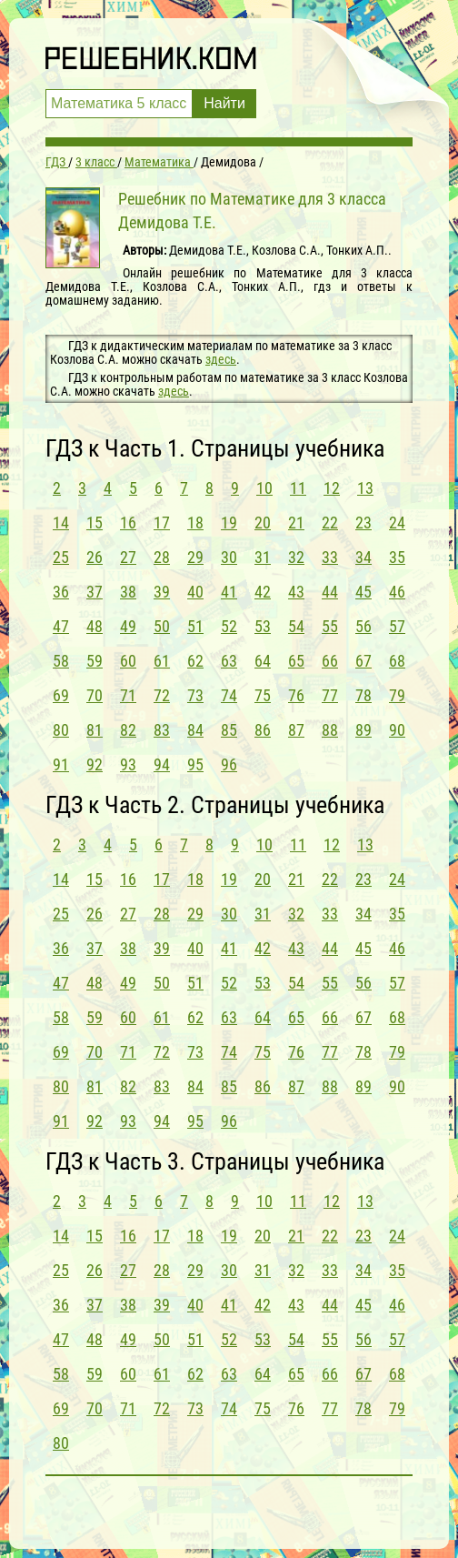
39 (162, 591)
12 (332, 488)
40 (195, 591)
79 (397, 695)
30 (229, 557)
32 (296, 557)
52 (229, 626)
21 (296, 522)
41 (229, 591)
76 (296, 695)
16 (128, 522)
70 (94, 695)
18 (195, 522)
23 (363, 522)
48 (94, 626)
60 (128, 660)
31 (262, 557)
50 (162, 626)
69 (61, 695)
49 (128, 626)
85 (229, 729)
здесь (220, 359)
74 (229, 695)
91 (61, 764)
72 (162, 695)
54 (296, 626)
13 (365, 488)
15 (94, 522)
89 (363, 729)
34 (363, 557)
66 (330, 660)
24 (397, 522)
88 (330, 729)
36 (61, 591)
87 (296, 729)
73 (195, 695)
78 (363, 695)
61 (162, 660)
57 (397, 626)
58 (61, 660)
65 (296, 660)
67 (363, 660)
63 (229, 660)
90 (397, 729)
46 (397, 591)
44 (330, 591)
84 (195, 729)
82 (128, 729)
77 (330, 695)
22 (330, 522)
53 (262, 626)
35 (397, 557)
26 (94, 557)
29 (195, 557)
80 (61, 729)
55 (330, 626)
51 (195, 626)
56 (363, 626)
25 (61, 557)
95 (195, 764)
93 (128, 764)
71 (128, 695)
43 (296, 591)
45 (363, 591)
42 (262, 591)
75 (262, 695)
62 (195, 660)
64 (262, 660)
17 (162, 522)
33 (330, 557)
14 (61, 522)
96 (229, 764)
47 (61, 626)
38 (128, 591)
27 (128, 557)
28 (162, 557)
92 (94, 764)
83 (162, 729)
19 (229, 522)
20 (262, 522)
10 (264, 488)
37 (94, 591)
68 (397, 660)
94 (162, 764)
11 (298, 488)
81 (94, 729)
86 (262, 729)
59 (94, 660)
